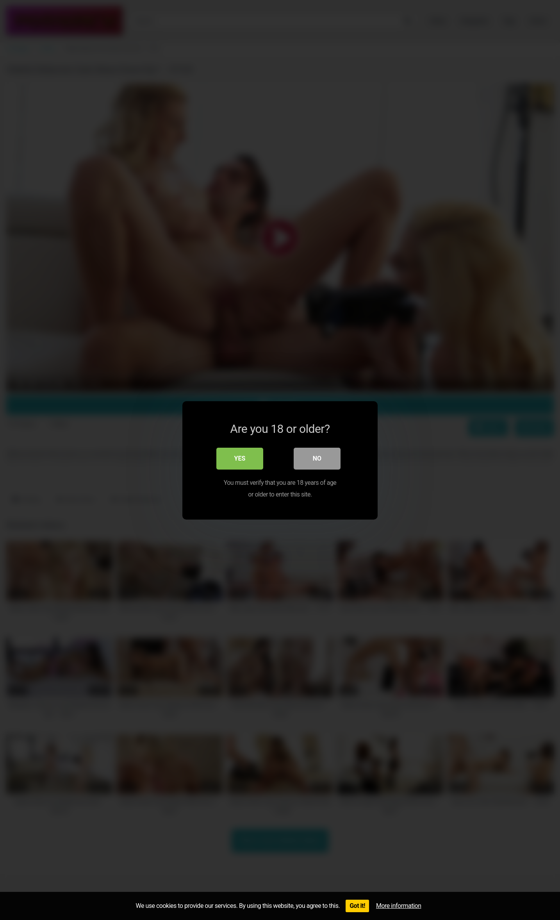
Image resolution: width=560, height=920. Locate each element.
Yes (240, 458)
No (317, 458)
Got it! (357, 905)
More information (398, 905)
